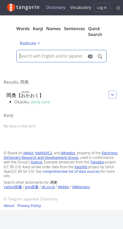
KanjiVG (80, 166)
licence (36, 162)
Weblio (63, 186)
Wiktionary (81, 186)
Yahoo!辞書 (13, 186)
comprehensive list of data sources (71, 171)
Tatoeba (97, 162)
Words (23, 28)
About (9, 205)
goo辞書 (31, 186)
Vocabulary (80, 7)
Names (53, 28)
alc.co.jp (48, 186)
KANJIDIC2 (43, 152)
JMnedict (68, 152)
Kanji (38, 28)
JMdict (28, 152)
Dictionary (55, 7)
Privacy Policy (29, 205)
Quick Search (95, 31)
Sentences (74, 28)
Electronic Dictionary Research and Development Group (61, 155)
